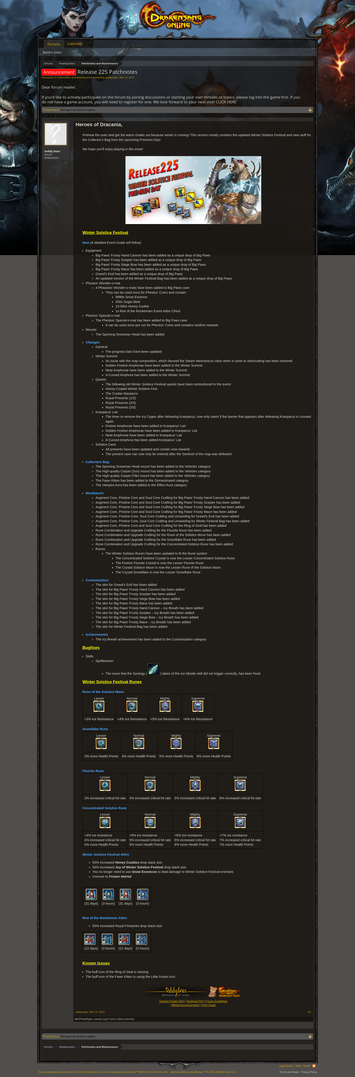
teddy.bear (111, 77)
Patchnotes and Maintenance (75, 77)
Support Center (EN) (171, 1001)
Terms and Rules (289, 1072)
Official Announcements (185, 1005)
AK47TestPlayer (84, 1019)
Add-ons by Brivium (203, 1072)
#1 (309, 1012)
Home (306, 1065)
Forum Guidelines (217, 1001)
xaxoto (98, 1019)
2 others (120, 1019)
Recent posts (52, 52)
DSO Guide (209, 1005)
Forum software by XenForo (70, 1072)
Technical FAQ (195, 1001)
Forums (54, 44)
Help (298, 1065)
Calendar (75, 43)
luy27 (106, 1019)
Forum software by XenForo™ (136, 1072)
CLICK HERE (226, 101)
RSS (314, 1065)
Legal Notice (286, 1065)
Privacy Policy (309, 1072)
